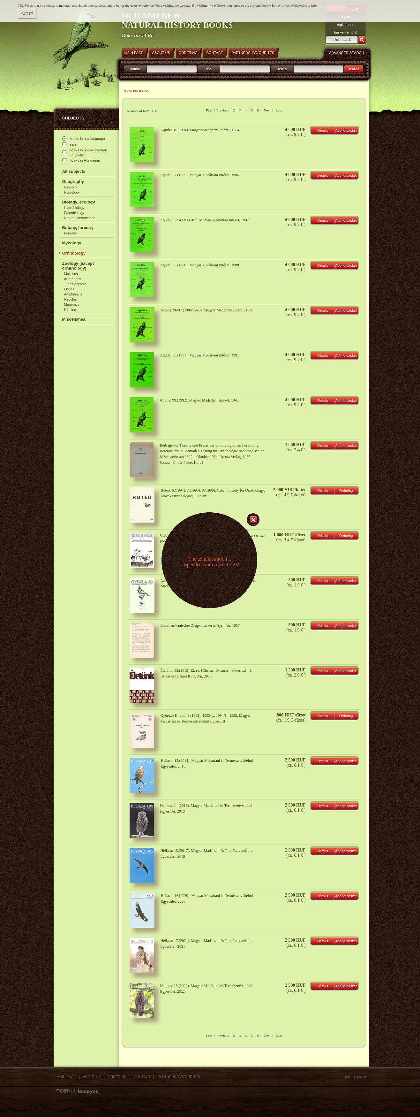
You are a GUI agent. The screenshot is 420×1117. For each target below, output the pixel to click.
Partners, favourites (178, 1077)
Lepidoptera (77, 284)
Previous (223, 110)
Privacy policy (355, 1077)
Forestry (70, 233)
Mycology (71, 243)
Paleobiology (74, 213)
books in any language (87, 139)
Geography (73, 181)
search (353, 69)
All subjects (74, 171)
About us (92, 1077)
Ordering (346, 491)
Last (279, 110)
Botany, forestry (78, 227)
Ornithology (74, 253)
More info (310, 5)
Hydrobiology (74, 208)
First (209, 110)
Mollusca (71, 274)
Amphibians (73, 294)
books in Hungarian (85, 160)
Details (322, 130)
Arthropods (72, 279)
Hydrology (72, 192)
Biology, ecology (78, 202)
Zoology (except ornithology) (78, 266)
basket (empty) (345, 32)
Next (267, 110)
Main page (66, 1077)
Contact (142, 1077)
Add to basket (345, 130)
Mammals (71, 304)
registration (345, 25)
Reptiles (70, 299)
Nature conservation (79, 218)
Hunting (70, 309)
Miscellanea (74, 319)
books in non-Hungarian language (88, 152)
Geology (70, 187)
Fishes (69, 289)
